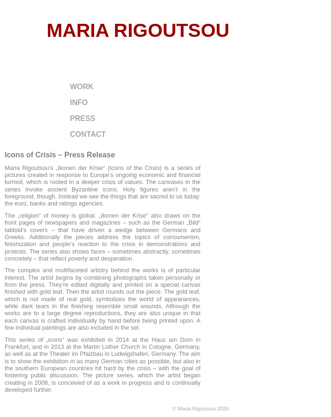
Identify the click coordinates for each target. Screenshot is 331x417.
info (79, 102)
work (82, 87)
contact (88, 134)
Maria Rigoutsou (138, 30)
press (82, 118)
